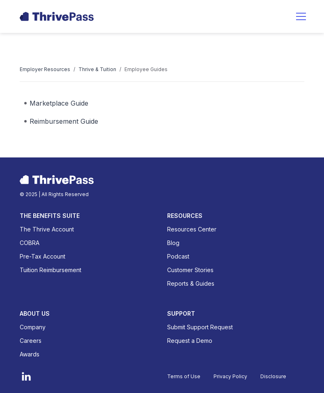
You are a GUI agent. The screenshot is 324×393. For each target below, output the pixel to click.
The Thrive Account (47, 229)
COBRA (29, 242)
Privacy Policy (230, 376)
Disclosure (273, 376)
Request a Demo (189, 340)
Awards (29, 354)
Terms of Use (183, 376)
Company (33, 327)
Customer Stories (190, 269)
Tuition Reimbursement (50, 269)
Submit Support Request (200, 327)
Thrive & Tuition (97, 69)
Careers (30, 340)
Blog (173, 242)
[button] (301, 16)
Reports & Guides (190, 283)
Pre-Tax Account (42, 256)
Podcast (178, 256)
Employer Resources (45, 69)
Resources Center (191, 229)
